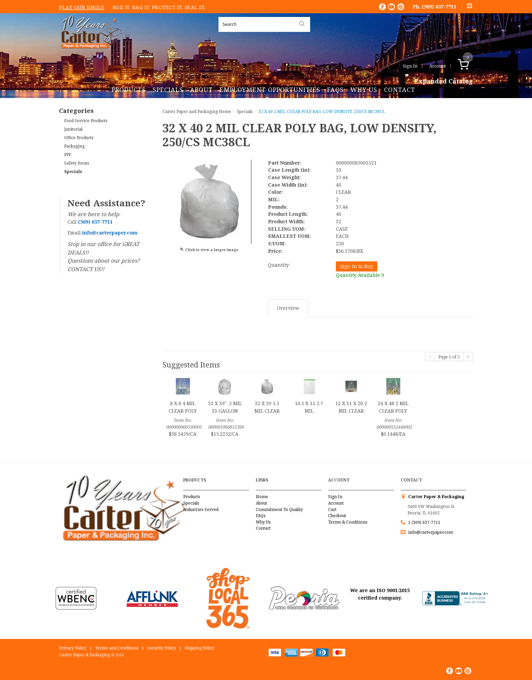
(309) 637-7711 (439, 6)
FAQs (335, 90)
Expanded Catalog (444, 81)
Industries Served (200, 509)
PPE (68, 154)
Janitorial (73, 129)
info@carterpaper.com (430, 532)
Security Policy (161, 648)
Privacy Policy (73, 648)
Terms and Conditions (117, 648)
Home (262, 496)
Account (437, 66)
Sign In (410, 66)
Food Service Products (86, 121)
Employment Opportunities (270, 90)
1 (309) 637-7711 (424, 522)
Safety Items (76, 163)
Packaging (74, 146)
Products (129, 90)
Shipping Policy (199, 648)
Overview (288, 308)
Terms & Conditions (347, 522)
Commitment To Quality (279, 509)
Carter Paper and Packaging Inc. (90, 53)
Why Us (363, 90)
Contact (399, 90)
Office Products (79, 137)
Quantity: (279, 265)
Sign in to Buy (356, 266)
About (201, 90)
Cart (332, 509)
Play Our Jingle (81, 7)
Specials (168, 90)
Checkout (337, 515)
